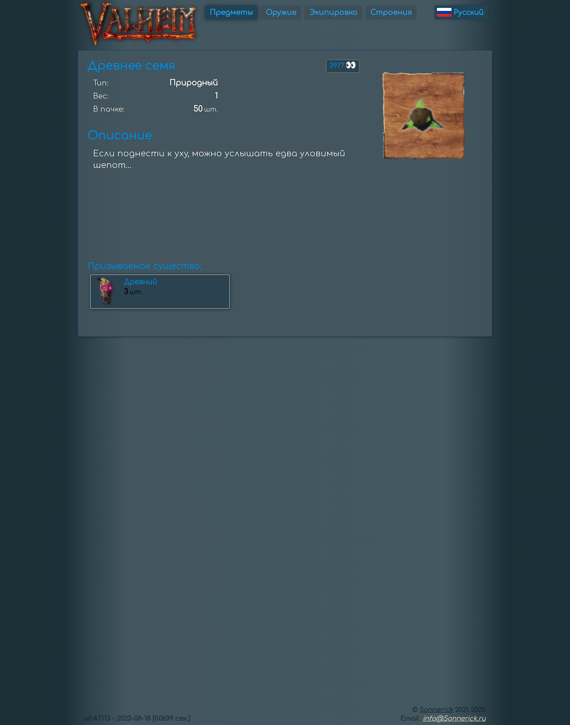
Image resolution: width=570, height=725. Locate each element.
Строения (391, 12)
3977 (342, 65)
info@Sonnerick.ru (454, 718)
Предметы (231, 12)
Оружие (281, 12)
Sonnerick (436, 709)
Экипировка (333, 12)
